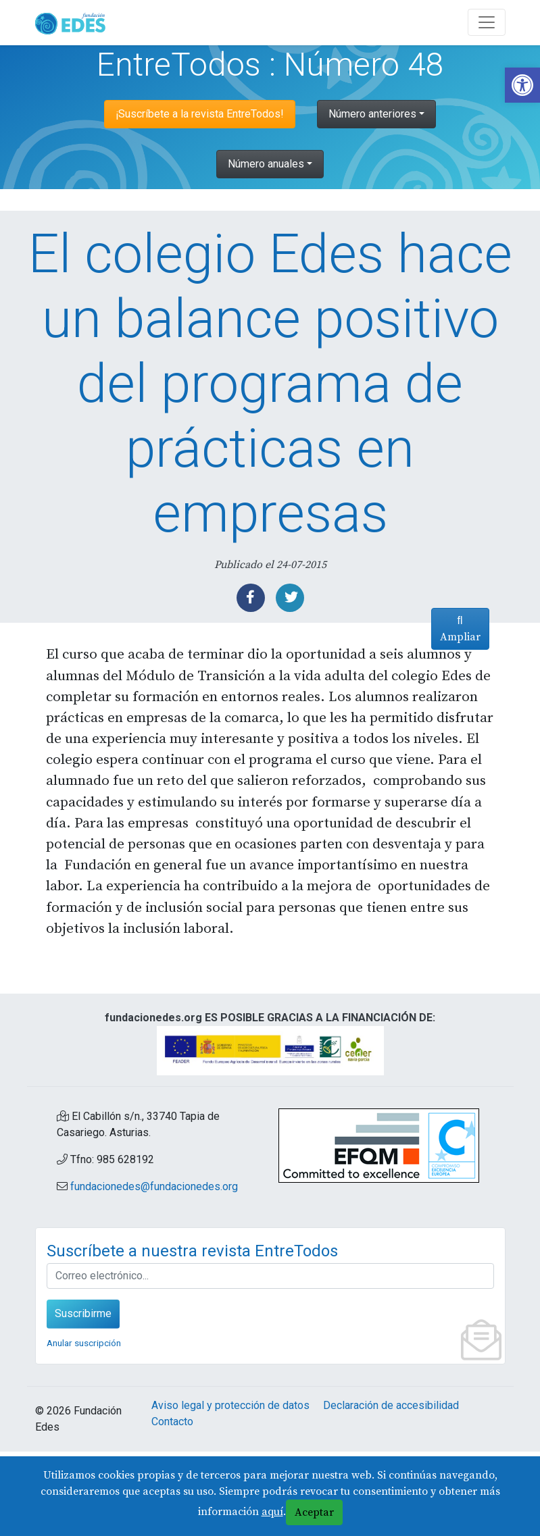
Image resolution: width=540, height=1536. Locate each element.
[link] (522, 85)
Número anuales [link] (266, 163)
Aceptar (314, 1512)
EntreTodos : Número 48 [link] (270, 64)
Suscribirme (83, 1397)
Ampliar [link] (456, 777)
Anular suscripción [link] (84, 1427)
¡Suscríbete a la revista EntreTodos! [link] (200, 113)
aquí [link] (272, 1511)
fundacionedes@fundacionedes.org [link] (154, 1270)
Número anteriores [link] (372, 113)
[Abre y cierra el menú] (487, 22)
